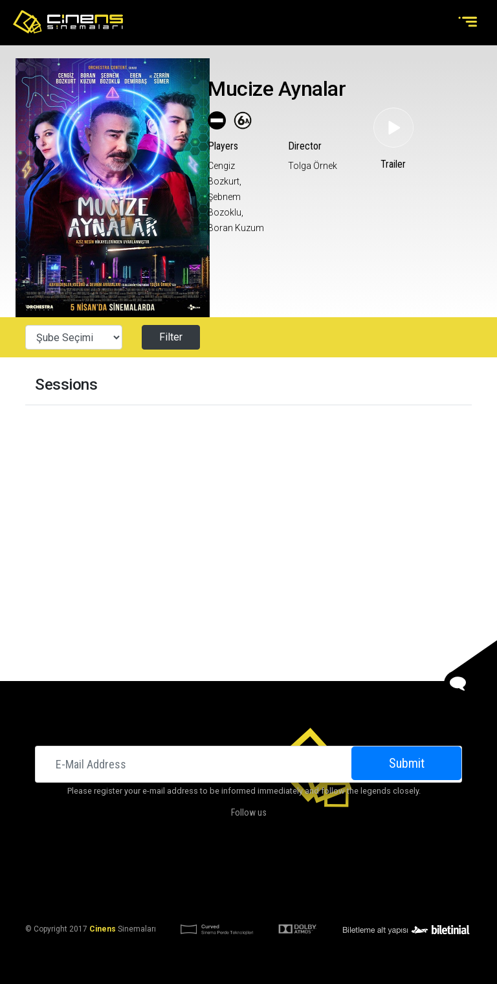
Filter (170, 337)
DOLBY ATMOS (225, 866)
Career (370, 866)
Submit (407, 763)
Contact (329, 866)
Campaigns (281, 866)
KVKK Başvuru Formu (286, 897)
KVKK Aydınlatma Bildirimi (183, 897)
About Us (173, 866)
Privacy (351, 897)
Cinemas (129, 866)
